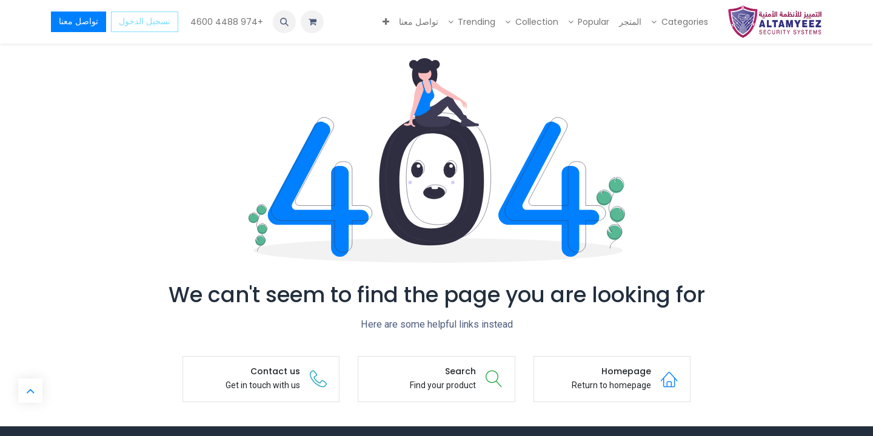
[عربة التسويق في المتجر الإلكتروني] (312, 21)
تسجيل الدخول (144, 21)
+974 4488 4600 (225, 22)
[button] (284, 21)
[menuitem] (679, 22)
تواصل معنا (78, 21)
